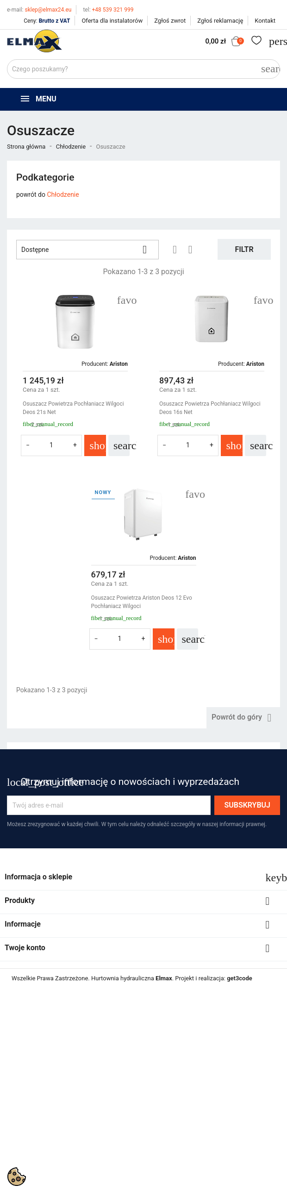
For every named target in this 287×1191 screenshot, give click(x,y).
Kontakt (265, 20)
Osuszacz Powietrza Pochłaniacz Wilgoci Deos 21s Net (73, 408)
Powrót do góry (243, 718)
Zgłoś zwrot (170, 20)
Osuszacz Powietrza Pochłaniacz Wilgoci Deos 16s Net (210, 408)
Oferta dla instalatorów (112, 20)
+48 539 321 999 (108, 9)
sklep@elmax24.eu (39, 9)
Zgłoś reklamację (220, 20)
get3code (239, 978)
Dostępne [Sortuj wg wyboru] (87, 250)
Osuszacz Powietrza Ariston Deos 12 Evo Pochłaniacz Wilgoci (141, 602)
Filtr (244, 249)
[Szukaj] (143, 69)
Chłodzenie (63, 194)
